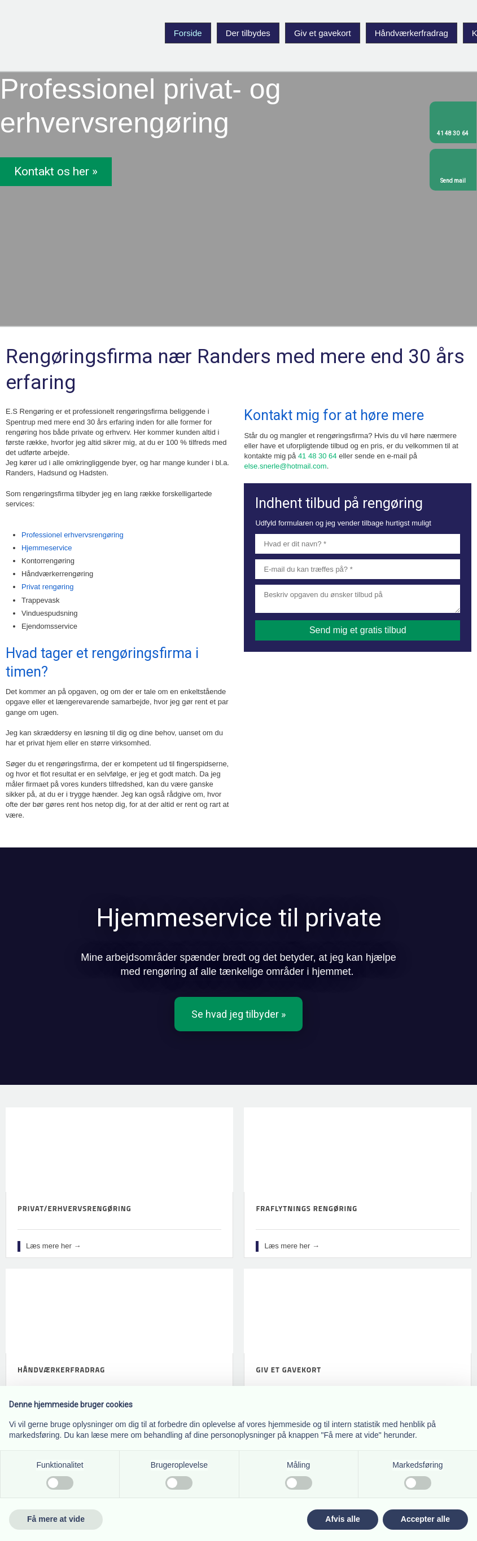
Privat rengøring (47, 586)
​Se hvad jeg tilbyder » (238, 1014)
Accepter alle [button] (425, 1519)
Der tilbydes (248, 33)
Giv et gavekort (322, 33)
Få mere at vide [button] (56, 1519)
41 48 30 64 (317, 456)
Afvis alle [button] (342, 1519)
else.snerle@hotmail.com (285, 466)
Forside (188, 33)
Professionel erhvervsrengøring (72, 535)
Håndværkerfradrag (411, 33)
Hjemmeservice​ (46, 548)
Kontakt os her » (56, 171)
